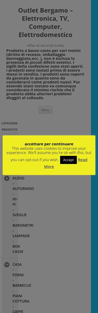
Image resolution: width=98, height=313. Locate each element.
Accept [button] (68, 159)
